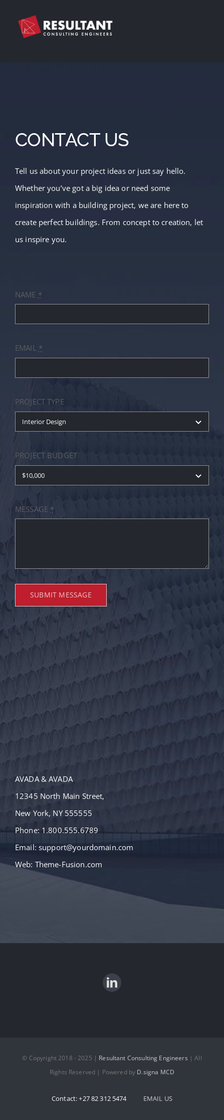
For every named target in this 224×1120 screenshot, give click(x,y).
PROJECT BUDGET (46, 455)
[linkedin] (112, 982)
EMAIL (29, 348)
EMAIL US (157, 1098)
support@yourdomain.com (86, 847)
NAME (28, 294)
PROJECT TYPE (39, 401)
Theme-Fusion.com (68, 864)
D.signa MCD (155, 1072)
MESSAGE (34, 509)
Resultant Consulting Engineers (143, 1058)
